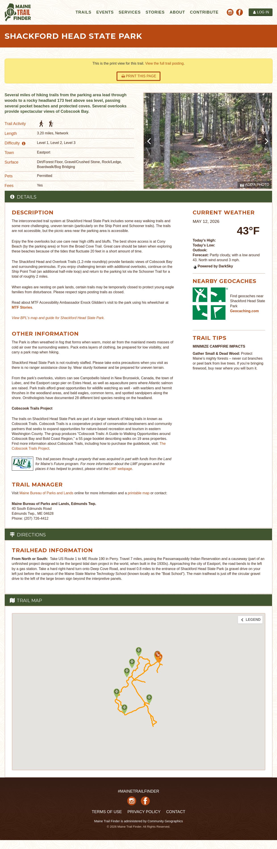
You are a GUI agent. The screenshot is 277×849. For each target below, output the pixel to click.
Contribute (204, 12)
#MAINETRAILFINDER (138, 791)
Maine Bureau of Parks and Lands (46, 493)
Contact (175, 812)
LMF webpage (120, 469)
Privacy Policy (143, 812)
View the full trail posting (164, 63)
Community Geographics (165, 821)
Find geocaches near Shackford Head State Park (247, 301)
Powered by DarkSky (213, 266)
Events (105, 12)
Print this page (138, 76)
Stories (155, 12)
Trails (83, 12)
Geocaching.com (244, 311)
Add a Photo (254, 185)
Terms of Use (107, 812)
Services (130, 12)
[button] (149, 699)
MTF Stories (22, 307)
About (177, 12)
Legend (250, 620)
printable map (139, 493)
